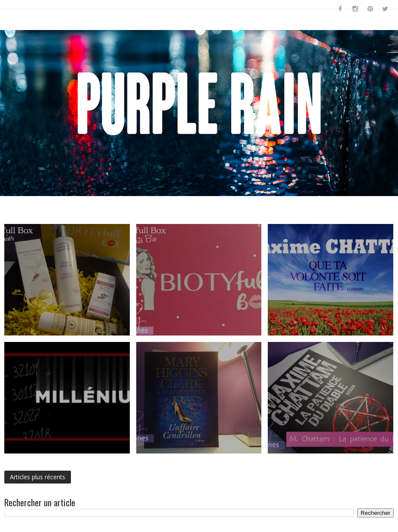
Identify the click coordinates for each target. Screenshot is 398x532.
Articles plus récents (37, 477)
